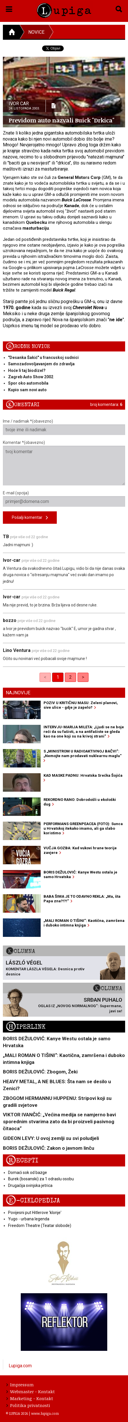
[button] (9, 8)
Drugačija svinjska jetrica (30, 1185)
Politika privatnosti (28, 1405)
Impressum (20, 1384)
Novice (36, 32)
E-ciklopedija (33, 1200)
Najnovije (18, 692)
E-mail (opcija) (64, 499)
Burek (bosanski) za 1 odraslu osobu (41, 1179)
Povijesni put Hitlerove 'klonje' (34, 1212)
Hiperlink (26, 1027)
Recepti (22, 1160)
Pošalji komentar (30, 518)
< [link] (45, 677)
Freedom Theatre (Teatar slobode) (39, 1225)
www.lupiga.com (45, 1413)
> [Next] (83, 677)
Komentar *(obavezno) (64, 462)
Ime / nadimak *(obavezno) (64, 427)
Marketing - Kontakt (29, 1398)
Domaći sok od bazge (27, 1172)
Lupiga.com (20, 1365)
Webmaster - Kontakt (30, 1391)
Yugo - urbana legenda (28, 1219)
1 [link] (58, 677)
